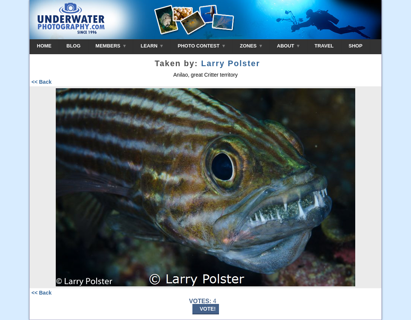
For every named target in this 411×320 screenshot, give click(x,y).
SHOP (355, 46)
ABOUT (288, 46)
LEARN (152, 46)
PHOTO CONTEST (201, 46)
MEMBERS (110, 46)
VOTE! (208, 309)
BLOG (74, 46)
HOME (44, 46)
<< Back (41, 82)
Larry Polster (230, 63)
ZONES (251, 46)
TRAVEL (324, 46)
